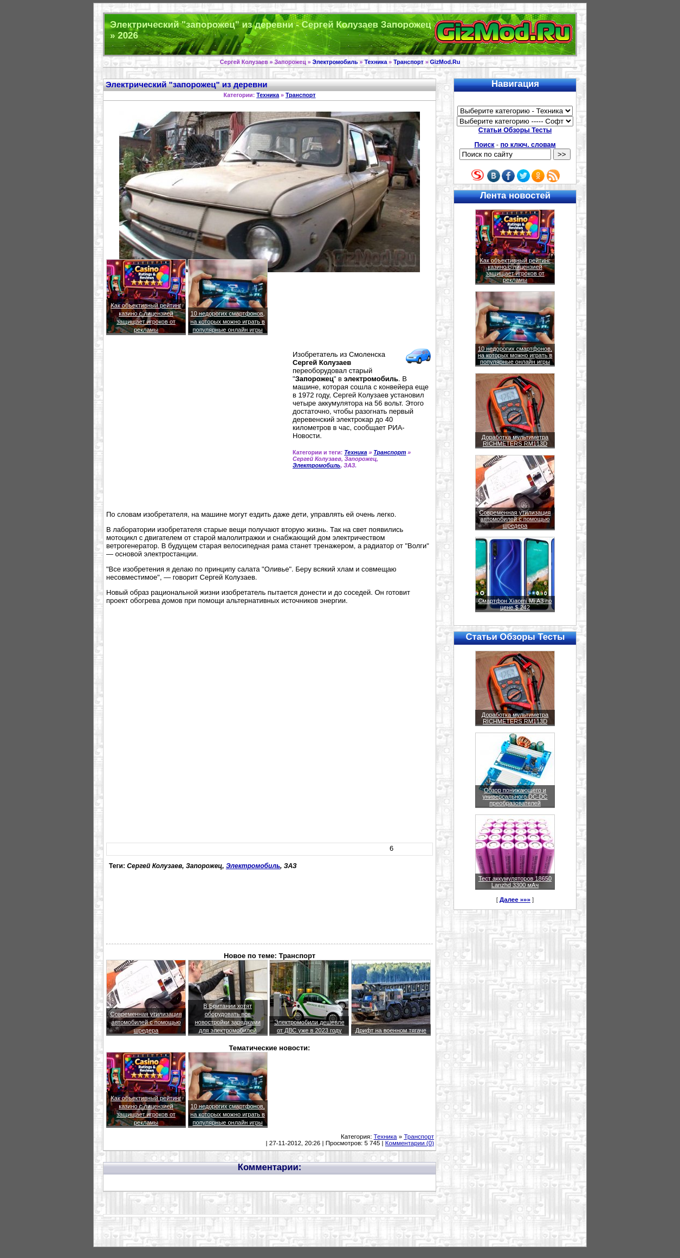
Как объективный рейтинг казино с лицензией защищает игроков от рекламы (515, 270)
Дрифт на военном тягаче (390, 1030)
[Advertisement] (197, 427)
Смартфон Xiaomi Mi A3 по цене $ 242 (515, 604)
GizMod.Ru (445, 62)
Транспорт (408, 62)
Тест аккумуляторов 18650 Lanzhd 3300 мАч (515, 881)
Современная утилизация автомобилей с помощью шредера (146, 1022)
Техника (375, 62)
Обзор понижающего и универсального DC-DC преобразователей (514, 796)
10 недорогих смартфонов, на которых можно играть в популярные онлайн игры (227, 321)
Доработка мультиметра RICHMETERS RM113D (515, 440)
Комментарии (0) (409, 1143)
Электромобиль (335, 62)
